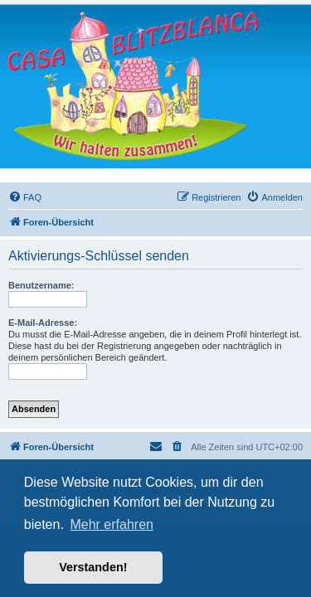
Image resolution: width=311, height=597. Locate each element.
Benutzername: (41, 285)
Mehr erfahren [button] (111, 524)
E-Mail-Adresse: (42, 323)
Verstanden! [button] (93, 567)
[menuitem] (24, 197)
